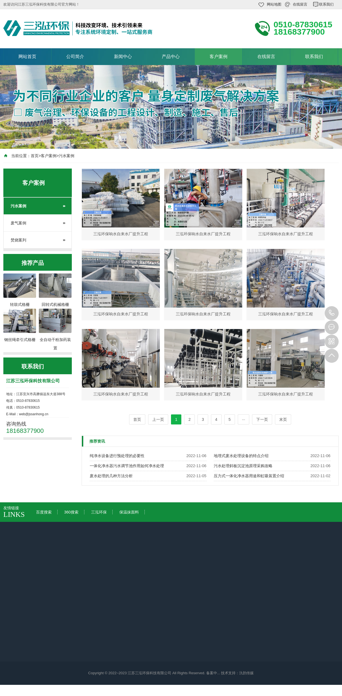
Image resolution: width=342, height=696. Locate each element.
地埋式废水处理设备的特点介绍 (241, 455)
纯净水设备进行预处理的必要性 (117, 455)
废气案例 (18, 223)
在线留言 (300, 4)
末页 (283, 419)
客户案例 (218, 56)
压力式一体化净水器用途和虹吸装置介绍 (249, 476)
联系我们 (326, 4)
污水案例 (66, 155)
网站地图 (274, 4)
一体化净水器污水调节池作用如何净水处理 (127, 466)
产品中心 (171, 56)
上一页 (158, 419)
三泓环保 (99, 512)
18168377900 (332, 313)
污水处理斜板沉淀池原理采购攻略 (243, 466)
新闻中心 (123, 56)
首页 (35, 155)
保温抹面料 (129, 512)
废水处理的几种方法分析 (111, 476)
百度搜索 (44, 512)
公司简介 (75, 56)
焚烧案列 (18, 240)
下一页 (262, 419)
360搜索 (71, 512)
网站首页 (27, 56)
